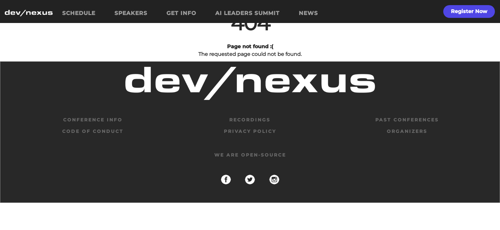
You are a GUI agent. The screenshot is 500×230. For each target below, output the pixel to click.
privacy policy (250, 131)
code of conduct (92, 131)
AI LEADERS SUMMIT (247, 13)
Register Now (469, 11)
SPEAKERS (130, 13)
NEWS (308, 13)
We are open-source (250, 155)
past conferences (407, 120)
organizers (407, 131)
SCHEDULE (78, 13)
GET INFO (181, 13)
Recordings (249, 120)
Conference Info (92, 120)
